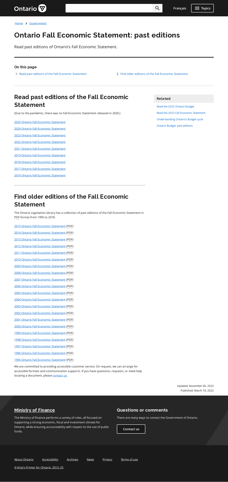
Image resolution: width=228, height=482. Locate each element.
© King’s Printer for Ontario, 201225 (38, 467)
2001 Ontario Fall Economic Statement (40, 320)
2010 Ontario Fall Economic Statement (40, 259)
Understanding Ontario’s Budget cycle (180, 119)
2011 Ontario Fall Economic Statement (40, 253)
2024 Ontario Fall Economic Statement (40, 129)
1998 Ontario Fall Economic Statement (40, 340)
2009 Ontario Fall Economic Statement (40, 266)
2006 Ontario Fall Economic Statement (40, 286)
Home (19, 23)
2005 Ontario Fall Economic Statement (40, 293)
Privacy (107, 459)
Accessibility (50, 459)
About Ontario (23, 459)
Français (179, 8)
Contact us (131, 429)
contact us (60, 375)
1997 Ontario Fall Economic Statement (40, 346)
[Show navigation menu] (202, 8)
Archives (72, 459)
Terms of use (129, 459)
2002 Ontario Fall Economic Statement (40, 313)
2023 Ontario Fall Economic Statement (40, 135)
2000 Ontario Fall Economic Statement (40, 326)
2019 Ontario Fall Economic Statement (40, 155)
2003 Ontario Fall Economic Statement (40, 306)
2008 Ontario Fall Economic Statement (40, 273)
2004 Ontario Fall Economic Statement (40, 299)
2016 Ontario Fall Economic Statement (40, 175)
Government (37, 23)
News (90, 459)
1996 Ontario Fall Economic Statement (40, 353)
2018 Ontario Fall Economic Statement (40, 162)
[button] (157, 8)
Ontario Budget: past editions (175, 125)
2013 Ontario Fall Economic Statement (40, 239)
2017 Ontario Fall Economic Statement (40, 169)
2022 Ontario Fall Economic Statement (40, 142)
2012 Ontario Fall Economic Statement (40, 246)
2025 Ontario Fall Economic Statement (40, 122)
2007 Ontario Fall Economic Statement (40, 280)
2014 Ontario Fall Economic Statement (40, 233)
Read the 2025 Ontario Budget (175, 106)
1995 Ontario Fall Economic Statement (40, 360)
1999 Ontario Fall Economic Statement (40, 333)
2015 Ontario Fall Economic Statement (40, 226)
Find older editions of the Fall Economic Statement (154, 74)
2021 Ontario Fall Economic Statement (40, 149)
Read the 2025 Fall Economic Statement (181, 113)
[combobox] (114, 8)
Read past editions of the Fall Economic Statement (53, 74)
